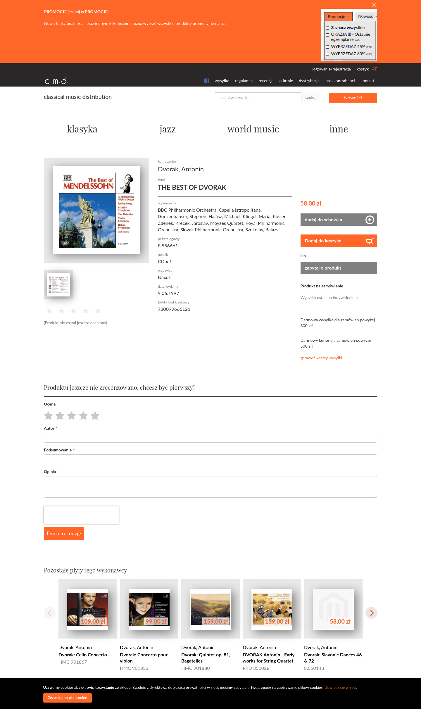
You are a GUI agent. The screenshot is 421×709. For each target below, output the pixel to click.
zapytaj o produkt (323, 267)
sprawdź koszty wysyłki (321, 357)
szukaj (310, 97)
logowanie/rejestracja (331, 68)
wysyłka (222, 80)
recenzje (265, 80)
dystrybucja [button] (309, 80)
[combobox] (258, 97)
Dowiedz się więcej (340, 687)
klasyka (82, 128)
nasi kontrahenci (340, 80)
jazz (168, 128)
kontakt (367, 80)
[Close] (374, 5)
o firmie (286, 80)
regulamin (244, 80)
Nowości (353, 97)
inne (338, 128)
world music (253, 128)
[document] (211, 693)
